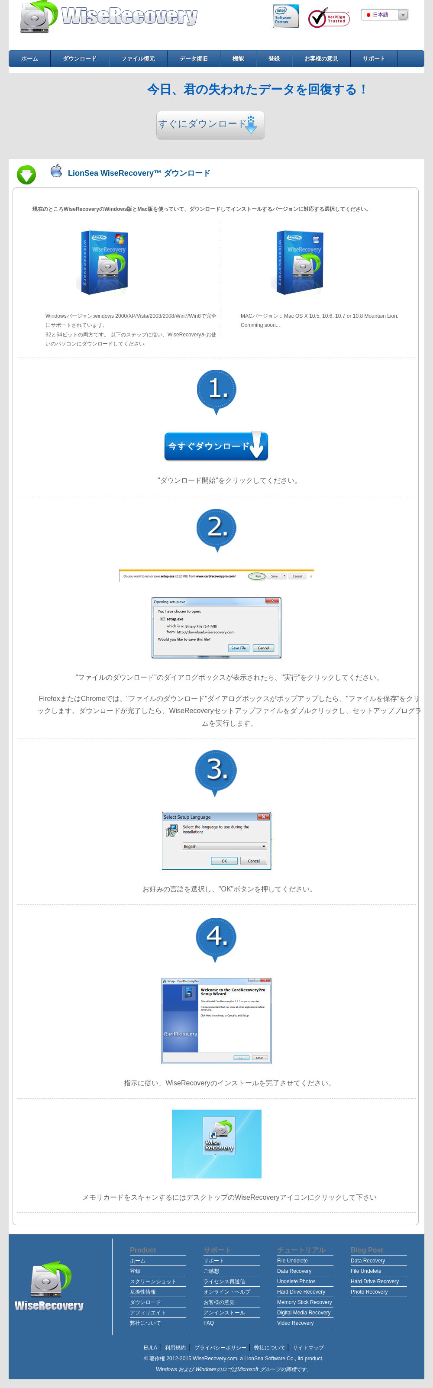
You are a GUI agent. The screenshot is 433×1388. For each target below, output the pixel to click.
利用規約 (176, 1348)
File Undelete (292, 1261)
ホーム (137, 1261)
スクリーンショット (153, 1281)
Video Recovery (295, 1323)
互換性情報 (143, 1292)
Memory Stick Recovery (304, 1302)
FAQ (209, 1323)
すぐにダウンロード (202, 123)
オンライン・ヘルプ (227, 1292)
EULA (150, 1348)
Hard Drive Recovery (301, 1292)
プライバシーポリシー (220, 1348)
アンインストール (224, 1313)
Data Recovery (294, 1271)
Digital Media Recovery (303, 1313)
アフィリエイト (148, 1313)
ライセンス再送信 (224, 1281)
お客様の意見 (219, 1302)
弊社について (145, 1323)
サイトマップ (308, 1348)
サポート (214, 1261)
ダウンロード (145, 1302)
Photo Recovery (369, 1292)
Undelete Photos (296, 1281)
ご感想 (211, 1271)
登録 (135, 1271)
